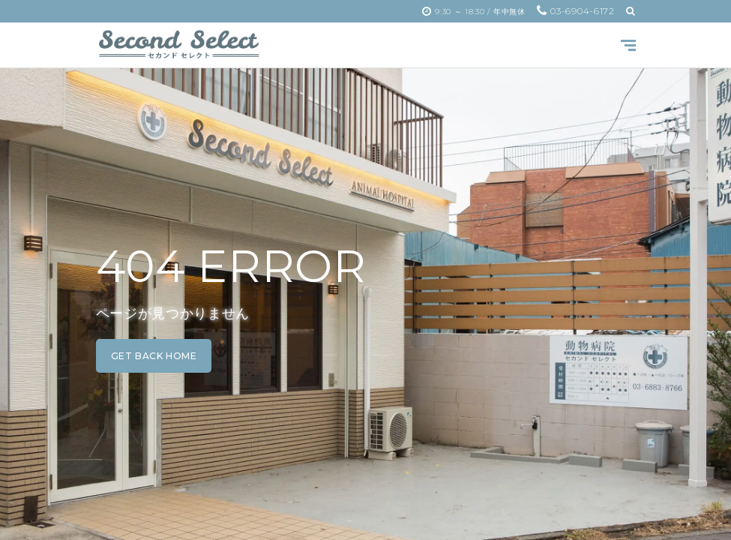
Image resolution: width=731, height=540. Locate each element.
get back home (154, 356)
